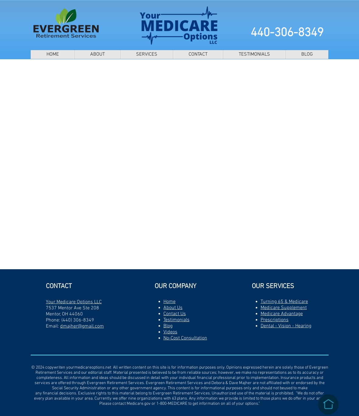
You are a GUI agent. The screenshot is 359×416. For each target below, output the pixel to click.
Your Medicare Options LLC (74, 302)
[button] (146, 54)
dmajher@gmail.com (82, 326)
